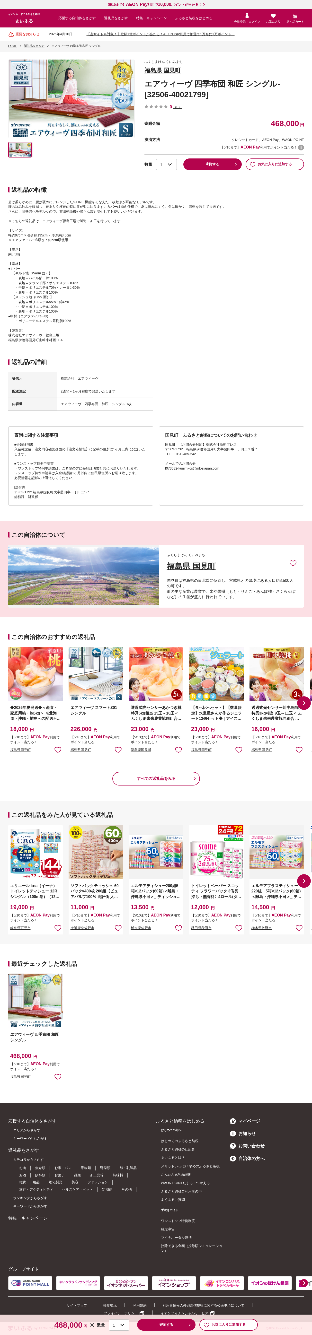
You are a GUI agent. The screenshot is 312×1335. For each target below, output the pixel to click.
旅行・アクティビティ (36, 1189)
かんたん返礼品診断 (176, 1174)
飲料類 (40, 1175)
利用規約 (140, 1305)
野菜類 (105, 1168)
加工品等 (97, 1175)
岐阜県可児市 (20, 928)
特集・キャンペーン (151, 18)
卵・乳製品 (128, 1168)
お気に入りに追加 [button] (58, 749)
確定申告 (168, 1229)
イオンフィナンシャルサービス (184, 1313)
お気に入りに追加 (293, 563)
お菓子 (59, 1175)
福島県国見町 (20, 750)
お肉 (22, 1168)
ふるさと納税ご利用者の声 (181, 1191)
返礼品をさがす (116, 18)
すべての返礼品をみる (156, 779)
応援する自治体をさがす (77, 18)
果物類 (86, 1168)
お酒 (22, 1175)
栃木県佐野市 (141, 928)
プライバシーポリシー (121, 1313)
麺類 (77, 1175)
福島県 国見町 (162, 70)
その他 (127, 1189)
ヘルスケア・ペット (77, 1189)
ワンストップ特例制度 (178, 1221)
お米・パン (62, 1168)
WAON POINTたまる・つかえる (185, 1183)
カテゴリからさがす (28, 1159)
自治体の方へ (247, 1158)
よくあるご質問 (173, 1200)
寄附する (212, 164)
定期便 (107, 1189)
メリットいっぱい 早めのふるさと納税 (190, 1166)
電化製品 (55, 1182)
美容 (74, 1182)
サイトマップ (77, 1305)
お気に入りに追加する (271, 164)
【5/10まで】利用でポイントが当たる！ (154, 5)
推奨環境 (110, 1305)
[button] (304, 703)
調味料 (118, 1175)
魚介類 (40, 1168)
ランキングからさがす (30, 1198)
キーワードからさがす (30, 1139)
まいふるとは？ (173, 1158)
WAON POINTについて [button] (301, 147)
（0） (177, 107)
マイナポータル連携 (176, 1237)
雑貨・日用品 (29, 1182)
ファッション (98, 1182)
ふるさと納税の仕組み (178, 1149)
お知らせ (243, 1133)
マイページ (245, 1121)
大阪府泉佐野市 (82, 928)
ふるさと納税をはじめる (194, 18)
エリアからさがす (26, 1130)
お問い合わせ (247, 1145)
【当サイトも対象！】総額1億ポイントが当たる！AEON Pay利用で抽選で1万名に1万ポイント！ (161, 34)
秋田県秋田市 (201, 928)
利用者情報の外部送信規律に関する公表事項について (203, 1305)
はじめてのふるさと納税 (179, 1141)
